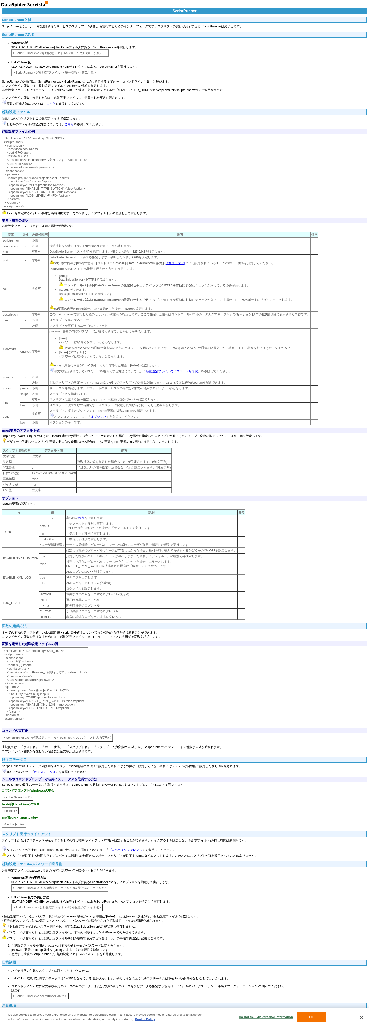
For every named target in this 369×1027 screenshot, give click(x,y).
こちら (51, 103)
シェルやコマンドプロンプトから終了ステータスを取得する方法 (49, 779)
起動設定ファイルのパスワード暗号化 (172, 371)
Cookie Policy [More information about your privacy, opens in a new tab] (145, 1019)
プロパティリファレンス (125, 850)
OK (311, 1017)
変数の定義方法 (14, 626)
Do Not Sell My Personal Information (266, 1017)
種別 (81, 518)
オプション (98, 416)
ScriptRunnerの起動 (18, 34)
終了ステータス (14, 759)
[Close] (361, 1017)
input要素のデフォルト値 (21, 430)
